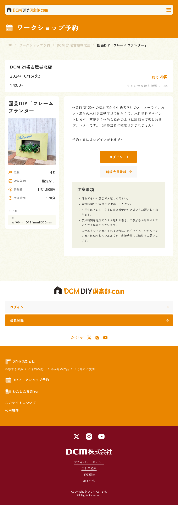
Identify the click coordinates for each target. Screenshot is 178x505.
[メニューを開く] (168, 10)
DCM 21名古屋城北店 (74, 45)
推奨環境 (89, 475)
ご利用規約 (88, 468)
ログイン (118, 157)
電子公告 (89, 481)
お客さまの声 (14, 369)
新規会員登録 (119, 172)
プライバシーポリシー (89, 462)
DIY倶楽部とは (20, 361)
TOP (8, 45)
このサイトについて (20, 403)
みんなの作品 (60, 369)
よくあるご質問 (84, 369)
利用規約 (12, 410)
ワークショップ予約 (34, 45)
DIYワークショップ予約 (27, 380)
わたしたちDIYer (22, 391)
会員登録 (89, 320)
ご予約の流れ (37, 369)
